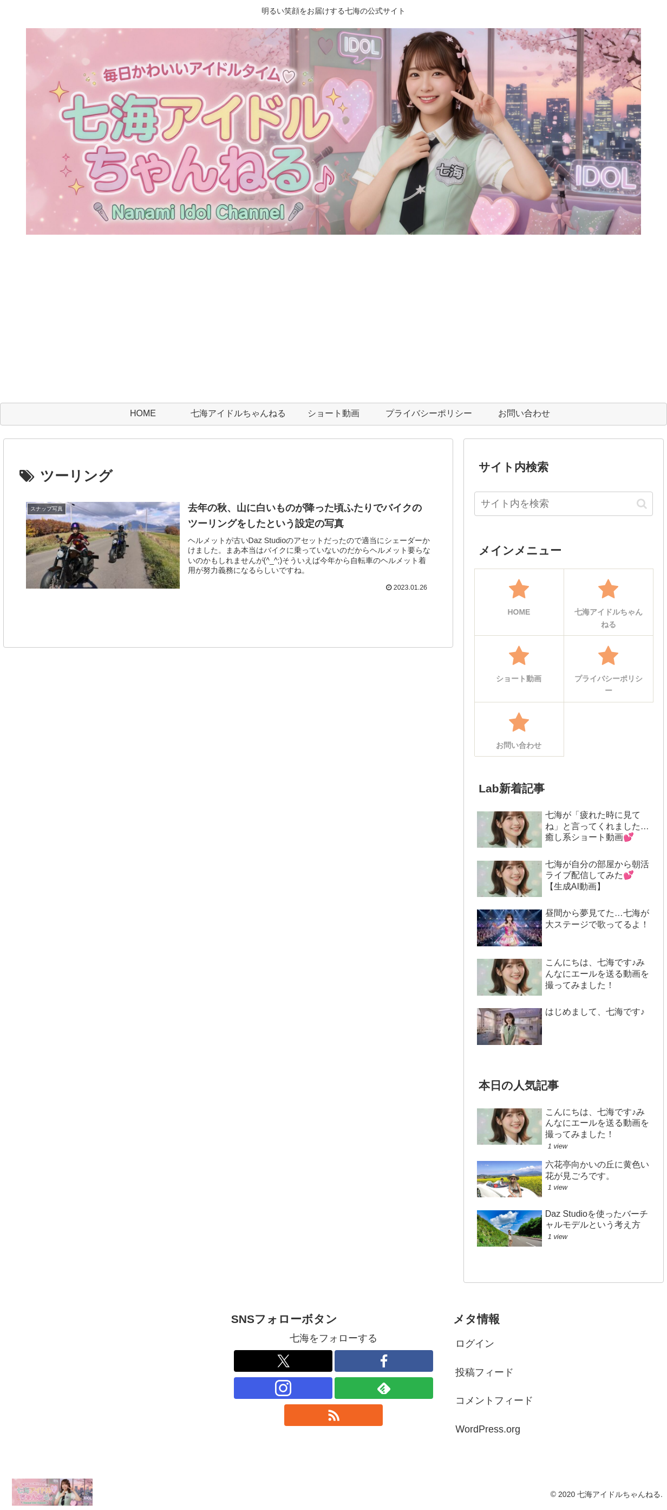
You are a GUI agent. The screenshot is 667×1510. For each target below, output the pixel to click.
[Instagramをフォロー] (283, 1388)
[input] (563, 504)
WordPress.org (487, 1429)
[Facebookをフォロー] (384, 1361)
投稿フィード (484, 1372)
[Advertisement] (333, 321)
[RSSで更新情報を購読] (333, 1415)
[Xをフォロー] (283, 1361)
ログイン (474, 1343)
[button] (641, 504)
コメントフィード (494, 1400)
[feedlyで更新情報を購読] (384, 1388)
